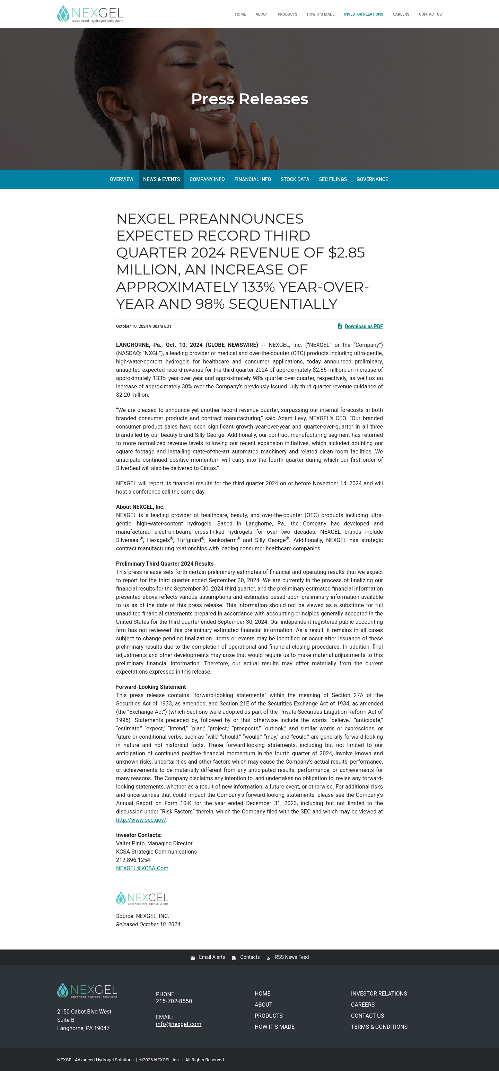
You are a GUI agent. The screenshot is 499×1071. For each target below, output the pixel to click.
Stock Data (295, 179)
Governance (372, 179)
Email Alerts (212, 957)
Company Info (207, 179)
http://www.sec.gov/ (141, 820)
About (262, 14)
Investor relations (363, 14)
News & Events (161, 179)
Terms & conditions (379, 1027)
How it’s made (321, 14)
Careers (401, 14)
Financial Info (253, 179)
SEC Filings (333, 179)
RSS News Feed (292, 957)
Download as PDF (360, 326)
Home (240, 14)
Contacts (250, 957)
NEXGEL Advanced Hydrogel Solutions (95, 1059)
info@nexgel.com (179, 1024)
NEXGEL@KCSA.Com (142, 868)
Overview (121, 179)
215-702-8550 (174, 1001)
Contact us (430, 14)
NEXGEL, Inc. (167, 1059)
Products (287, 14)
